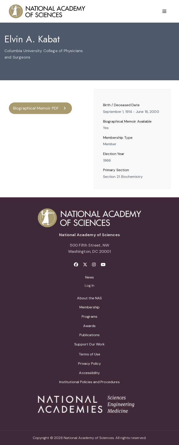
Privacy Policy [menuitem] (89, 363)
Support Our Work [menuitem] (89, 344)
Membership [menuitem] (89, 307)
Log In (89, 286)
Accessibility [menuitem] (89, 373)
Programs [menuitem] (89, 316)
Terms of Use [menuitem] (89, 354)
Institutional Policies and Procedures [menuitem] (89, 382)
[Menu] (164, 11)
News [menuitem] (89, 277)
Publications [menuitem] (89, 335)
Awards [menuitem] (89, 325)
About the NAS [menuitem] (89, 298)
